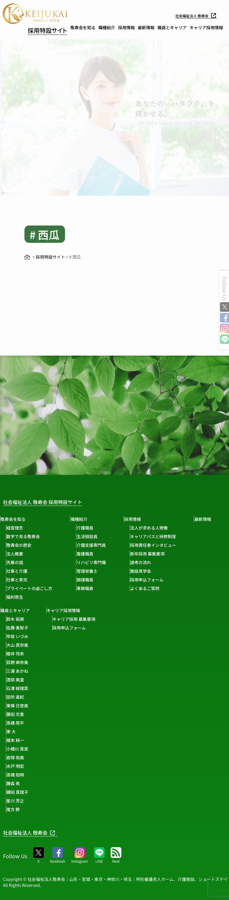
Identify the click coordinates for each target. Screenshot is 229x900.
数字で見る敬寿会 (25, 536)
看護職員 (90, 554)
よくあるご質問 (152, 588)
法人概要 (17, 554)
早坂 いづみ (50, 636)
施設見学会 (148, 571)
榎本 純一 (47, 740)
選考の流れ (148, 562)
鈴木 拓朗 (47, 619)
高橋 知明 (47, 775)
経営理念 (17, 528)
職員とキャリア (172, 27)
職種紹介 (106, 27)
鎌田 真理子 (50, 792)
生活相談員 (92, 536)
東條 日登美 (50, 705)
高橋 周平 (47, 723)
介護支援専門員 (96, 545)
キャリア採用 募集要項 (108, 619)
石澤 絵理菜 (50, 688)
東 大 (43, 731)
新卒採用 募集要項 (155, 554)
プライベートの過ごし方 (32, 588)
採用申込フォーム (154, 580)
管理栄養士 (92, 571)
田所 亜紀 (47, 697)
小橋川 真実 (50, 749)
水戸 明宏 (47, 766)
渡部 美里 (47, 680)
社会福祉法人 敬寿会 (193, 15)
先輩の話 (17, 562)
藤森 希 (45, 783)
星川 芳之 (47, 801)
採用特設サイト (47, 30)
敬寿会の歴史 (21, 545)
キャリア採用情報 (206, 27)
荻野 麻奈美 (50, 662)
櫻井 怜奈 (47, 654)
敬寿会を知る (82, 27)
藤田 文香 (47, 714)
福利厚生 (17, 597)
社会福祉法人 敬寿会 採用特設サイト (52, 501)
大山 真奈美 (50, 645)
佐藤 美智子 (50, 628)
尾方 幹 (45, 809)
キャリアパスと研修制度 (161, 536)
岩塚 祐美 (47, 757)
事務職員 (90, 588)
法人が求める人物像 (156, 528)
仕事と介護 (19, 571)
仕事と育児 (19, 580)
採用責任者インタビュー (161, 545)
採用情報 (126, 27)
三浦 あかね (50, 671)
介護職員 (90, 528)
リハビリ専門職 (96, 562)
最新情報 (146, 27)
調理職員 (90, 580)
